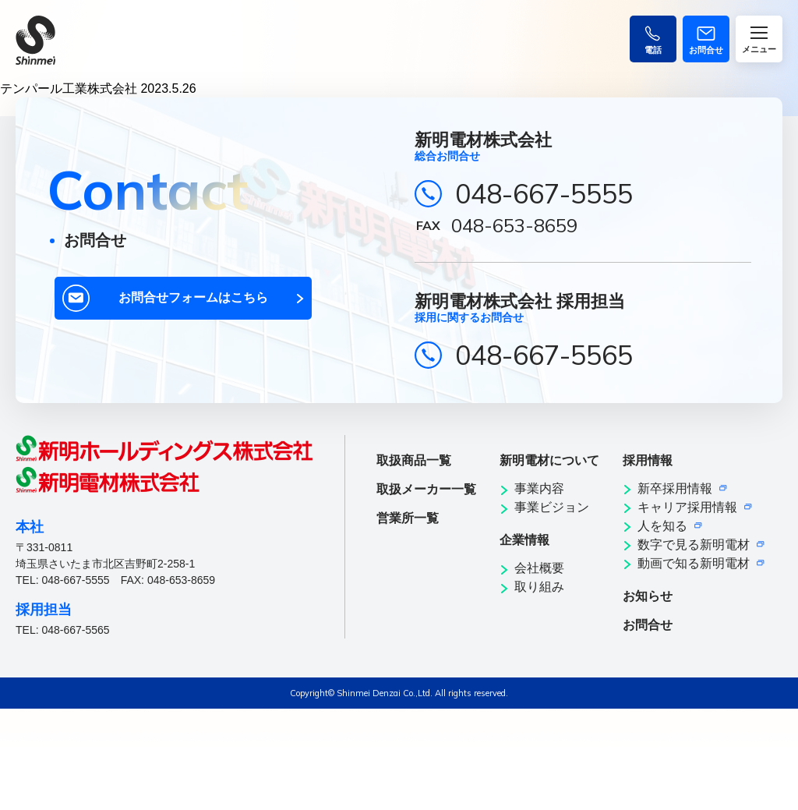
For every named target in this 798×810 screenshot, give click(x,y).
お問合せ (648, 624)
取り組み (539, 586)
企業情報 (524, 539)
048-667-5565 (544, 355)
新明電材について (549, 460)
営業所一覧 (407, 518)
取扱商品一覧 (413, 460)
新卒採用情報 (674, 488)
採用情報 (648, 460)
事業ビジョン (551, 507)
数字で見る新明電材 (693, 544)
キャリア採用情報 (687, 507)
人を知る (662, 525)
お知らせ (648, 596)
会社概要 (539, 568)
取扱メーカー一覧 (426, 489)
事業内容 (539, 488)
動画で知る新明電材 (693, 563)
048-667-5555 (544, 193)
